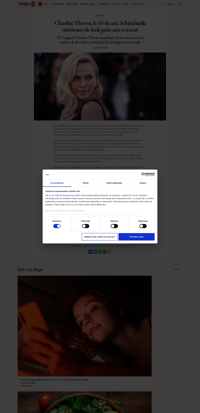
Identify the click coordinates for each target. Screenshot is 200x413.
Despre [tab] (143, 183)
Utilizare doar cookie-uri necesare (99, 237)
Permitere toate (136, 237)
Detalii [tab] (86, 183)
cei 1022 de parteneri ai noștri (65, 195)
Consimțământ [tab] (57, 183)
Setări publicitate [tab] (114, 183)
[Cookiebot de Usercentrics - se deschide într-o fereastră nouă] (143, 174)
